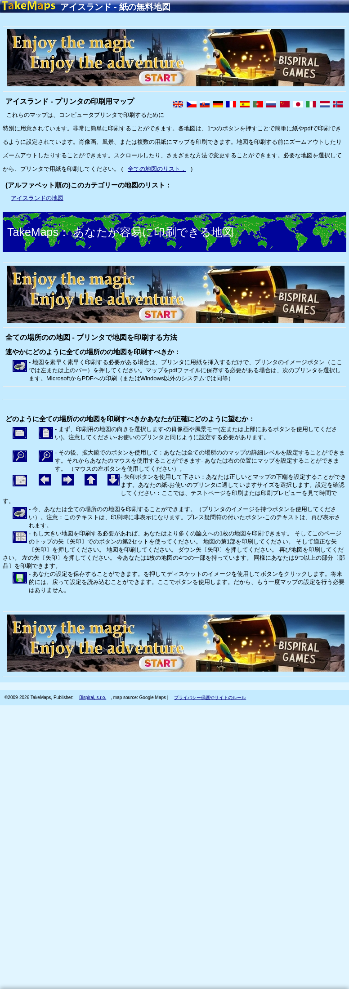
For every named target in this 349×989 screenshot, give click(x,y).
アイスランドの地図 (37, 198)
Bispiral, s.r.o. (92, 697)
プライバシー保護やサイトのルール (210, 697)
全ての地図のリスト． (157, 168)
